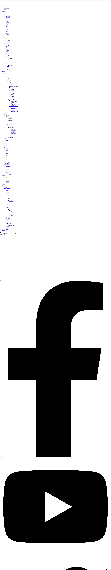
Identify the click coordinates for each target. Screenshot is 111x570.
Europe (8, 192)
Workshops (7, 112)
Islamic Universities (10, 136)
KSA (11, 213)
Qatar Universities (13, 129)
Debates (7, 150)
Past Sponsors (9, 42)
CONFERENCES (4, 35)
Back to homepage (2, 234)
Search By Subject (9, 84)
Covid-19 (13, 96)
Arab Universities (9, 124)
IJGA (6, 26)
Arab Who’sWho (6, 164)
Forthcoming (7, 45)
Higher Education (13, 93)
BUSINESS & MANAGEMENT (13, 106)
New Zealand (11, 201)
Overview (5, 13)
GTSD (6, 30)
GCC (9, 209)
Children (7, 148)
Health (12, 94)
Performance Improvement (14, 111)
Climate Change (9, 58)
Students (7, 228)
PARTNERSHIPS (4, 175)
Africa (6, 32)
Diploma (10, 82)
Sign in (1, 231)
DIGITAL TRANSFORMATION (13, 99)
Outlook (7, 29)
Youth (8, 66)
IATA (6, 217)
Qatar (11, 214)
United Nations (8, 49)
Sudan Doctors (8, 172)
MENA (7, 52)
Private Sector (7, 220)
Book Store (5, 187)
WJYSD (7, 25)
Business (7, 67)
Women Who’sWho (6, 162)
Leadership (12, 109)
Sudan (6, 33)
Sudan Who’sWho (6, 169)
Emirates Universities (14, 131)
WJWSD (7, 24)
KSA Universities (13, 133)
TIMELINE (3, 230)
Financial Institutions (8, 223)
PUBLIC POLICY (11, 90)
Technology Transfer (13, 105)
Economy (12, 88)
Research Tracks (8, 140)
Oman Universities (13, 132)
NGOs (6, 227)
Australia (10, 200)
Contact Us (5, 10)
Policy (6, 56)
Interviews (7, 153)
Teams (5, 9)
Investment (8, 70)
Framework (7, 115)
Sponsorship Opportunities (9, 40)
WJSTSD (7, 21)
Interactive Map (11, 120)
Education (8, 62)
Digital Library (6, 186)
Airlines (8, 222)
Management (12, 110)
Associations (7, 181)
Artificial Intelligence (14, 101)
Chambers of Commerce (10, 225)
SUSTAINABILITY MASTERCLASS (14, 86)
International (7, 219)
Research (5, 138)
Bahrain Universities (13, 130)
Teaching (5, 113)
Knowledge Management (14, 104)
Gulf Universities (11, 127)
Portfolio (5, 7)
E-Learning (10, 65)
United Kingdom (11, 194)
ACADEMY (4, 71)
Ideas (6, 151)
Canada (10, 197)
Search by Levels (9, 80)
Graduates (10, 64)
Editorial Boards (8, 17)
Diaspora (7, 31)
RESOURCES (4, 184)
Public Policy (12, 92)
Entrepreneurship (9, 69)
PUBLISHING (4, 11)
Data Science (12, 102)
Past (6, 46)
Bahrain (12, 212)
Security (12, 98)
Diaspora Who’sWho (7, 163)
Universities (7, 116)
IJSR (6, 23)
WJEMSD (7, 20)
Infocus (7, 152)
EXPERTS (3, 157)
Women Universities (10, 137)
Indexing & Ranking (8, 16)
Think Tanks (7, 226)
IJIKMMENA (7, 22)
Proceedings (7, 34)
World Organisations (7, 188)
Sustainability (7, 50)
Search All (5, 43)
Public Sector (7, 182)
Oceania (8, 198)
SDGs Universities (9, 118)
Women (7, 51)
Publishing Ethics (8, 15)
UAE (11, 211)
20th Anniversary (6, 8)
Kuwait (12, 215)
